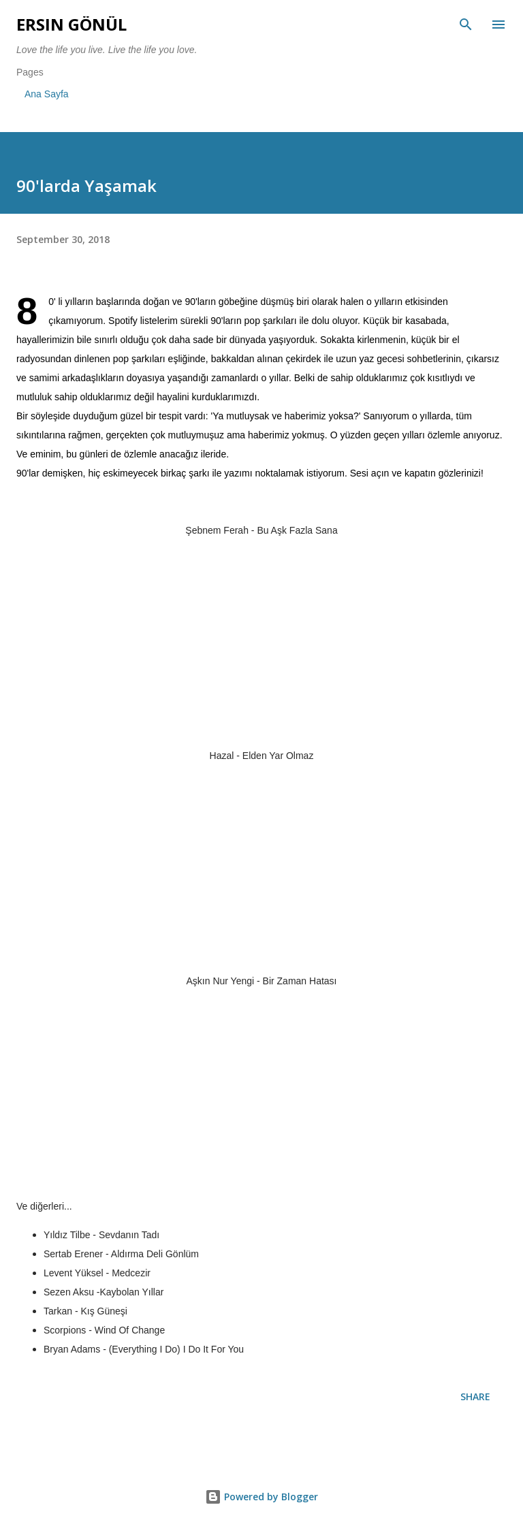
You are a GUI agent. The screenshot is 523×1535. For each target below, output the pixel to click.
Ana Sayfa (47, 93)
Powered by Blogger (261, 1496)
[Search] (466, 24)
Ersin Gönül (71, 24)
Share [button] (475, 1396)
